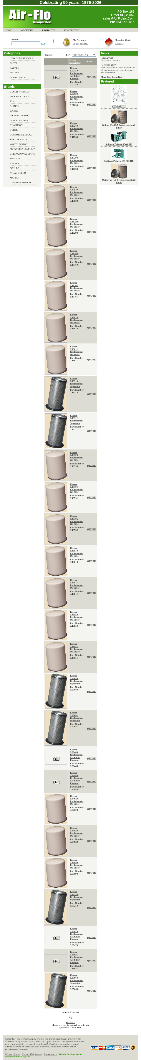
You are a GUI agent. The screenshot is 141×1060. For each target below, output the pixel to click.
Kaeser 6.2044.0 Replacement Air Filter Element (76, 754)
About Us (27, 30)
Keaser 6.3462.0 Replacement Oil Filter (76, 800)
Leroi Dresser (19, 120)
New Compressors (21, 58)
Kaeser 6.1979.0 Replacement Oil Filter (76, 456)
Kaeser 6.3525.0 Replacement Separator (76, 895)
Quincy (14, 106)
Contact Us (72, 30)
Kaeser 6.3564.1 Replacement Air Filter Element (76, 957)
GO (43, 43)
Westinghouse (19, 115)
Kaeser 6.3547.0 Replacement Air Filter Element (76, 933)
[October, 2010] (108, 64)
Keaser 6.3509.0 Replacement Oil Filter (76, 864)
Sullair (15, 158)
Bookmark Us (50, 1054)
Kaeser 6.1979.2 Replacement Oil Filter (76, 520)
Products (48, 30)
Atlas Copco (18, 173)
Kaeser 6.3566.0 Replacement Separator (76, 979)
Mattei (14, 177)
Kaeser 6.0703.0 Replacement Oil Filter (76, 95)
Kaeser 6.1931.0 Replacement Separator (76, 382)
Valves (14, 67)
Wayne (14, 110)
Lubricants (17, 77)
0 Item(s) (119, 43)
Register (84, 43)
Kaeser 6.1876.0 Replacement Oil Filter (76, 254)
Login (75, 43)
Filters (14, 72)
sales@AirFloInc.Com (118, 18)
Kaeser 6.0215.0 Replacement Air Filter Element (76, 73)
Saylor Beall (18, 139)
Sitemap (38, 1054)
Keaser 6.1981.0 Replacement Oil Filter (76, 552)
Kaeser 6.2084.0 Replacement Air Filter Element (76, 777)
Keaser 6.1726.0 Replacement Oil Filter (76, 127)
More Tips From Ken (112, 77)
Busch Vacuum (19, 91)
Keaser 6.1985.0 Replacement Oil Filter (76, 616)
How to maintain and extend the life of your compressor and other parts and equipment (118, 70)
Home (8, 30)
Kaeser (14, 163)
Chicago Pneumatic (22, 153)
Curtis (14, 130)
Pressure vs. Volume (110, 60)
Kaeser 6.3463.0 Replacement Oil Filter (76, 832)
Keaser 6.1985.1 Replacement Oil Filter (76, 647)
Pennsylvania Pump (22, 149)
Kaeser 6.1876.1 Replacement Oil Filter (76, 286)
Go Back (70, 1022)
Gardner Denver (21, 182)
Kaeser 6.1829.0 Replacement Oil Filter (76, 223)
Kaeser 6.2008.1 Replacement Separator (76, 716)
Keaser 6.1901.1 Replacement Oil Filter (76, 350)
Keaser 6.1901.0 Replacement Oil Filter (76, 318)
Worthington (19, 144)
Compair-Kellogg (21, 134)
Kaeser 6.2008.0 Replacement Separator (76, 679)
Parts (13, 63)
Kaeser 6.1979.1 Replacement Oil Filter (76, 488)
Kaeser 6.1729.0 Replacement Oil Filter (76, 159)
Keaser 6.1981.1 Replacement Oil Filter (76, 584)
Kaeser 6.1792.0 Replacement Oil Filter (76, 191)
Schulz (14, 168)
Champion (16, 125)
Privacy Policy (13, 1054)
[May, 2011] (107, 57)
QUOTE (91, 76)
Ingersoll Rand (20, 96)
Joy (12, 101)
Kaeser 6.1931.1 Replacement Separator (76, 419)
